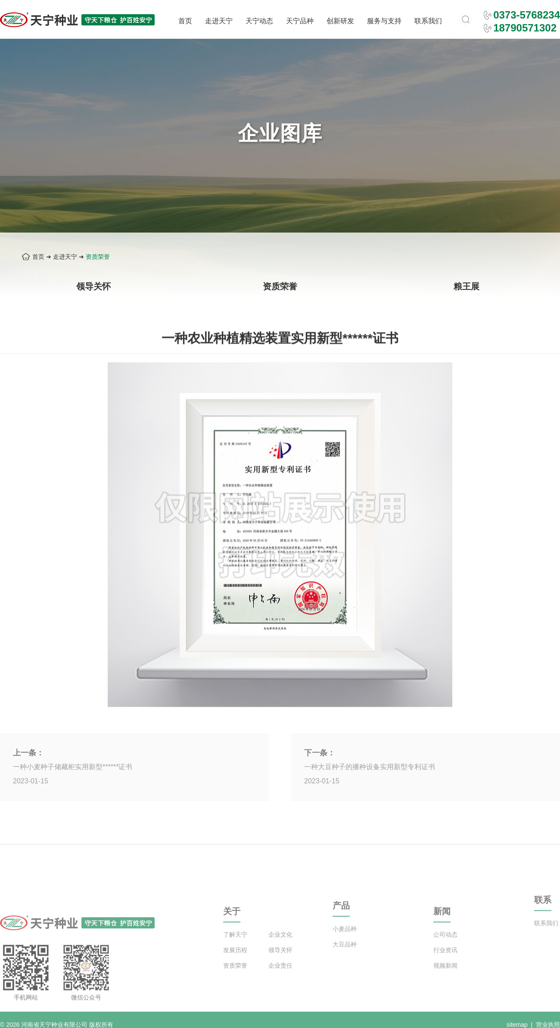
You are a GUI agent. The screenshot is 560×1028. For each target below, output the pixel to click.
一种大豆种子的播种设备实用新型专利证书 (369, 766)
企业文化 (280, 950)
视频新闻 (445, 981)
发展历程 (235, 965)
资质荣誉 (98, 256)
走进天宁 (219, 21)
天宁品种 (300, 21)
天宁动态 (259, 21)
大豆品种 (345, 956)
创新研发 (340, 21)
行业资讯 (445, 965)
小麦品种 (345, 940)
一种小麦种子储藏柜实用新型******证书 (72, 766)
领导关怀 (93, 286)
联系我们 (428, 21)
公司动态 (445, 950)
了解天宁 (235, 950)
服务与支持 (384, 21)
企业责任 (280, 981)
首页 (185, 21)
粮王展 (466, 286)
